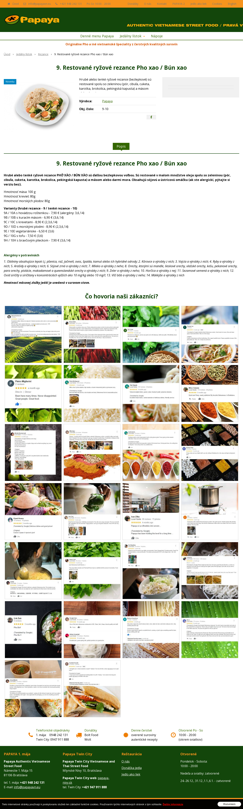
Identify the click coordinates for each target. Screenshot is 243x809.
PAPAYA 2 (178, 4)
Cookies (217, 4)
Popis (121, 146)
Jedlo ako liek (198, 4)
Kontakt (162, 4)
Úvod (15, 4)
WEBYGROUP (161, 803)
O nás (147, 4)
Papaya (107, 101)
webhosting (134, 803)
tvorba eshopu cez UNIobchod (110, 803)
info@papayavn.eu (39, 4)
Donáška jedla (132, 768)
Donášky (133, 4)
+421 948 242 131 (71, 4)
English (232, 4)
